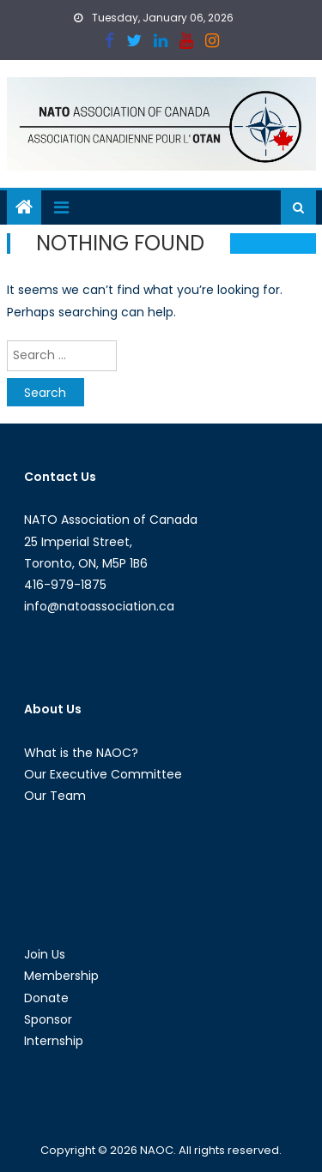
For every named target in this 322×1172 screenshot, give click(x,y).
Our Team (55, 795)
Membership (61, 975)
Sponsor (48, 1019)
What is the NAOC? (81, 752)
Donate (46, 998)
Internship (53, 1040)
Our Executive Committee (103, 774)
